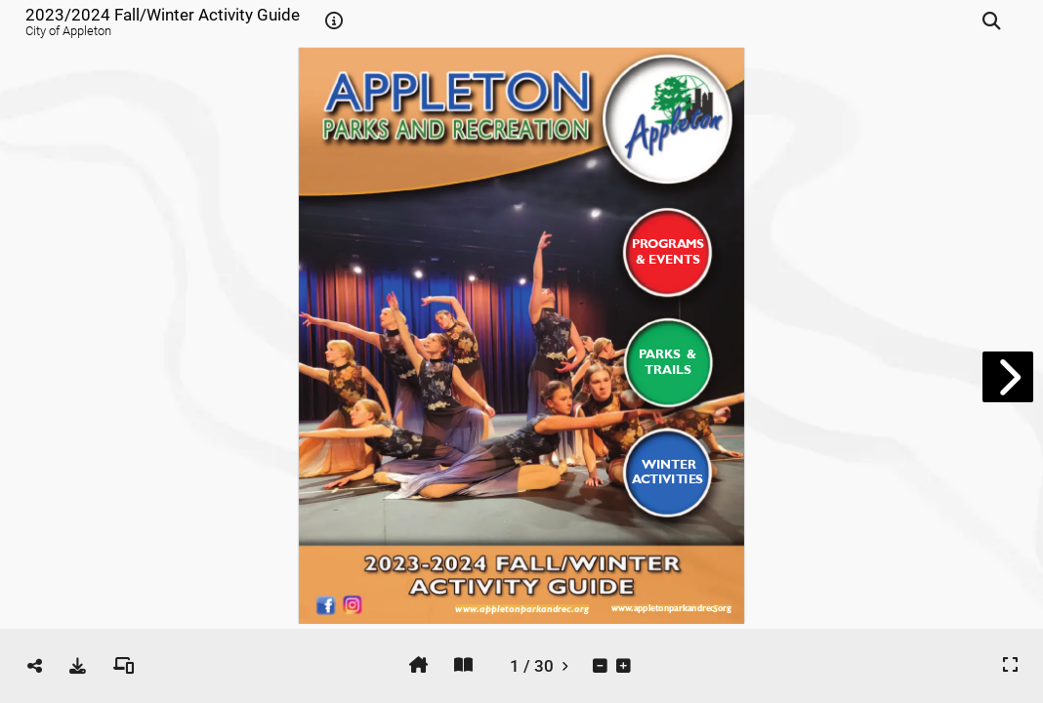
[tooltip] (334, 21)
